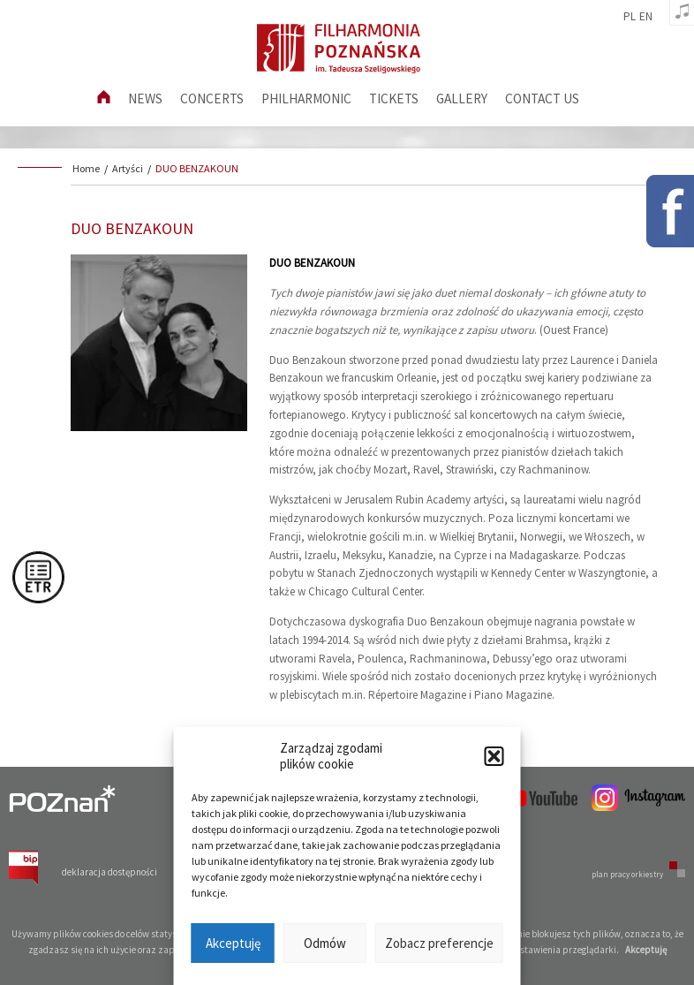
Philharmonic (306, 98)
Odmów (325, 943)
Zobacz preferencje (439, 943)
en (646, 17)
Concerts (212, 98)
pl (629, 17)
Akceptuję (233, 943)
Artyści (127, 168)
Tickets (394, 98)
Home (86, 168)
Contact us (542, 98)
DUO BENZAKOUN (196, 168)
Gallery (461, 98)
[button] (494, 756)
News (145, 98)
